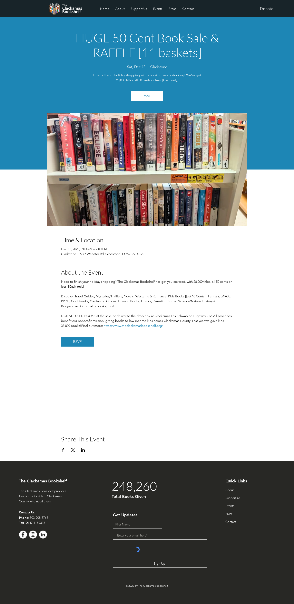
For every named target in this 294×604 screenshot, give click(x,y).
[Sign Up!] (160, 564)
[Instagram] (33, 535)
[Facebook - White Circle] (23, 535)
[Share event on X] (73, 450)
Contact (230, 522)
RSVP (147, 96)
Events (229, 506)
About (229, 490)
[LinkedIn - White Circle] (43, 535)
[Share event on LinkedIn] (83, 450)
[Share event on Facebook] (63, 450)
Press (228, 514)
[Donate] (266, 8)
